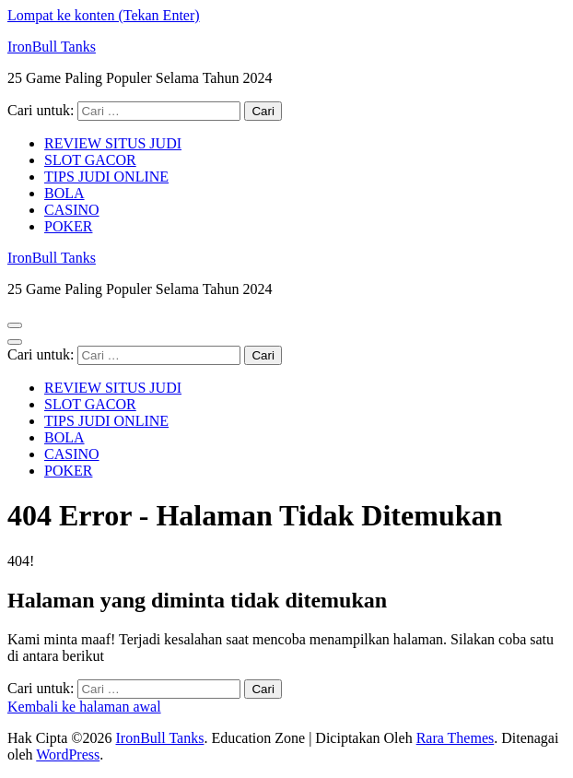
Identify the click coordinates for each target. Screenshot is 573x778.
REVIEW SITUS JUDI (112, 143)
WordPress (67, 754)
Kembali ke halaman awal (84, 706)
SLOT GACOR (90, 160)
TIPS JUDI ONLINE (106, 176)
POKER (68, 226)
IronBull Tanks (51, 46)
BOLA (64, 193)
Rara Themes (455, 738)
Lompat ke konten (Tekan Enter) (103, 15)
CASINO (71, 210)
